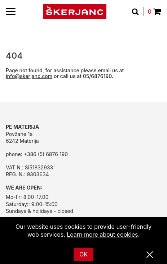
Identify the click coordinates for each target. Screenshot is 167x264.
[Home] (74, 11)
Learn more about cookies (102, 234)
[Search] (138, 11)
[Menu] (11, 11)
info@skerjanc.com (29, 76)
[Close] (149, 255)
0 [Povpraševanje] (154, 11)
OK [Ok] (83, 254)
